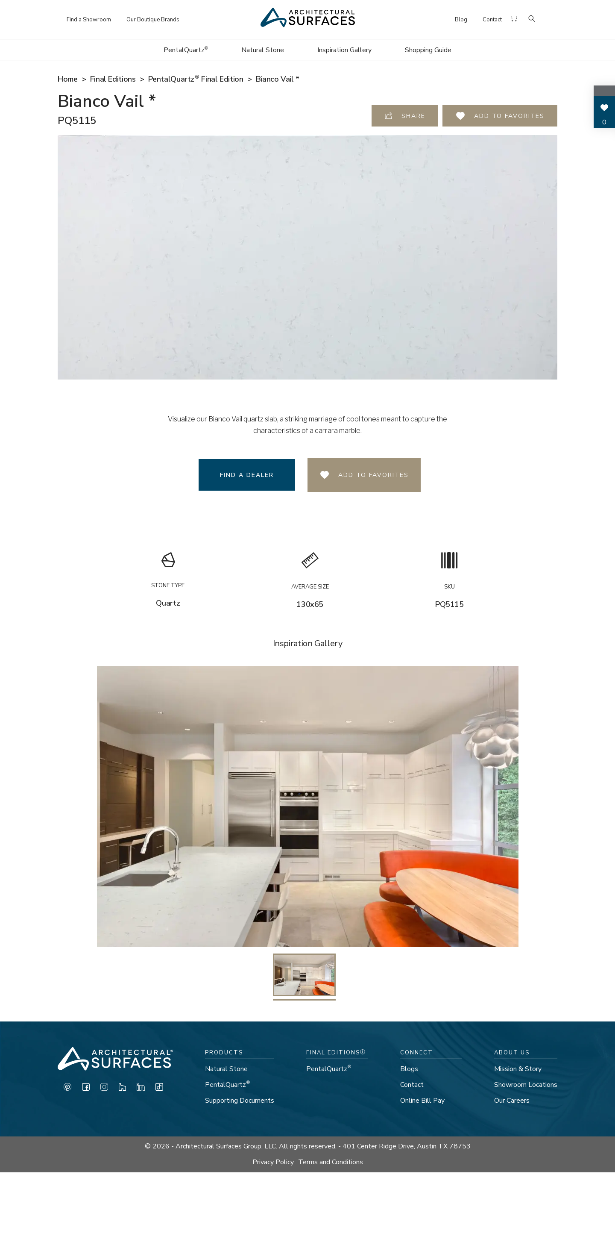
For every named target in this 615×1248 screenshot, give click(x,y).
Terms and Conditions (330, 1162)
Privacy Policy (273, 1162)
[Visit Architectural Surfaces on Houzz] (122, 1089)
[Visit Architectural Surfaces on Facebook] (86, 1089)
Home (68, 79)
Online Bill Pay (422, 1100)
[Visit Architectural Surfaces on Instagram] (104, 1089)
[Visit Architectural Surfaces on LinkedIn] (141, 1089)
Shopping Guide (428, 50)
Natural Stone (262, 50)
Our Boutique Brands (152, 20)
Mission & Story (518, 1069)
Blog (461, 20)
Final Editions (113, 79)
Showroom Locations (525, 1084)
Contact (492, 20)
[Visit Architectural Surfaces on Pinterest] (67, 1089)
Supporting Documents (239, 1100)
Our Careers (512, 1100)
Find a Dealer (247, 475)
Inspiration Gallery (344, 50)
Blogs (409, 1069)
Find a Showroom (89, 20)
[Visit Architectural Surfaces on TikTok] (159, 1089)
